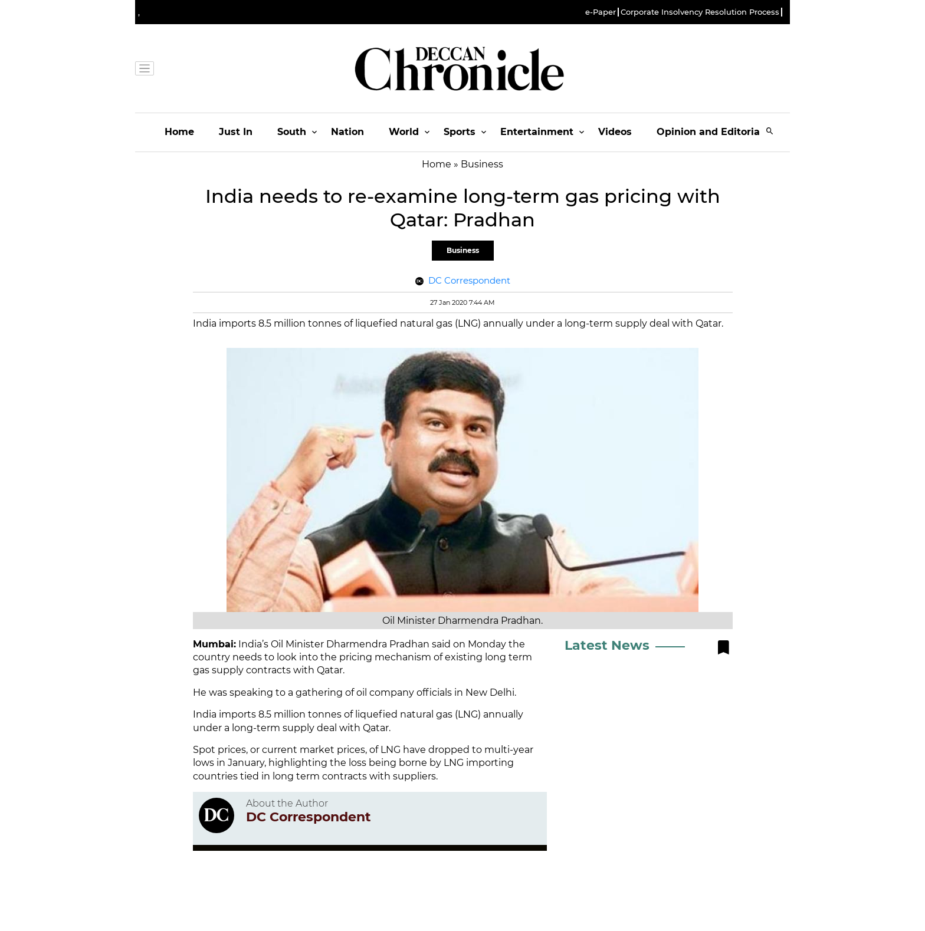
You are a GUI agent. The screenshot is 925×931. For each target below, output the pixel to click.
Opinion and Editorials (712, 131)
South (291, 131)
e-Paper (600, 12)
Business (463, 250)
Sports (459, 131)
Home (179, 131)
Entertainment (536, 131)
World (404, 131)
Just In (235, 131)
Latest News (607, 645)
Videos (615, 131)
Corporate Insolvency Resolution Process (700, 12)
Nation (347, 131)
